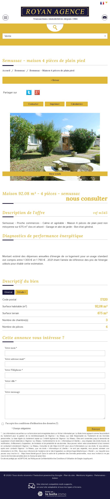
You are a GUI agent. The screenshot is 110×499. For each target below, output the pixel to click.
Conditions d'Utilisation (65, 459)
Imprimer (54, 104)
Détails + (21, 292)
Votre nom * (11, 348)
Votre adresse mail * (15, 359)
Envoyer (96, 429)
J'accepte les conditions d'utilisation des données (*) (31, 423)
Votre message (12, 392)
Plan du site (69, 475)
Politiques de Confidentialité (41, 459)
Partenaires (99, 475)
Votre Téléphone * (14, 370)
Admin (55, 478)
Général (8, 292)
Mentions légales (84, 475)
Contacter (33, 104)
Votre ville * (10, 381)
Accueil (6, 70)
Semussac (20, 70)
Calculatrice (77, 104)
